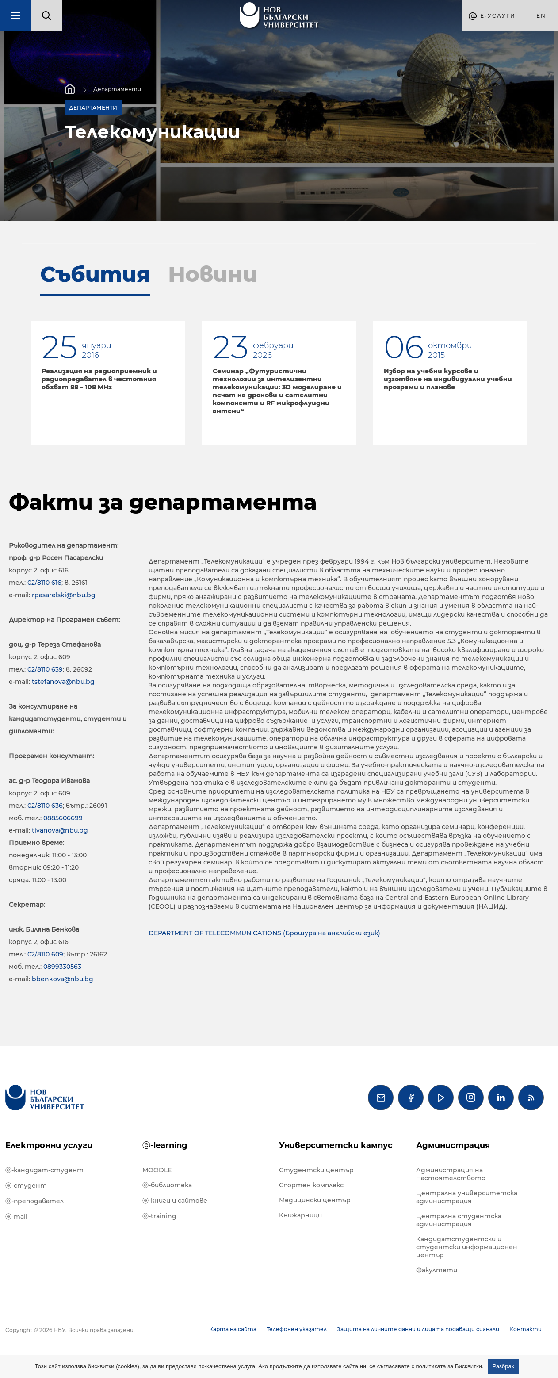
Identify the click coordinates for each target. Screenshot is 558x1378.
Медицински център (315, 1200)
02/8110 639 (45, 669)
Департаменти (117, 89)
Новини (212, 274)
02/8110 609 (45, 954)
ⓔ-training (159, 1216)
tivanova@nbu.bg (60, 830)
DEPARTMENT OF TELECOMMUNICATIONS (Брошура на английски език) (264, 933)
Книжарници (300, 1215)
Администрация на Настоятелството (450, 1174)
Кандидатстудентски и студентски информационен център (466, 1247)
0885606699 (63, 818)
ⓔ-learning (164, 1145)
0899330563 (62, 967)
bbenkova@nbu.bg (62, 979)
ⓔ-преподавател (34, 1201)
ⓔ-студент (26, 1186)
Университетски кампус (336, 1145)
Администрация (453, 1145)
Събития (95, 274)
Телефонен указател (297, 1329)
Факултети (436, 1270)
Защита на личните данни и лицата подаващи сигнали (418, 1329)
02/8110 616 (44, 583)
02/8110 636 (45, 806)
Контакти (525, 1329)
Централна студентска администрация (458, 1220)
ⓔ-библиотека (167, 1185)
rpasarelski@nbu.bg (64, 595)
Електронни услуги (48, 1145)
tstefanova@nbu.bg (63, 682)
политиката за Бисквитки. (450, 1366)
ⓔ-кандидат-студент (44, 1170)
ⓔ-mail (16, 1217)
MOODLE (157, 1170)
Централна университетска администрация (466, 1197)
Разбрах (504, 1366)
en (541, 15)
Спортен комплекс (311, 1185)
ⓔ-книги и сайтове (174, 1201)
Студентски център (316, 1170)
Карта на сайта (232, 1329)
